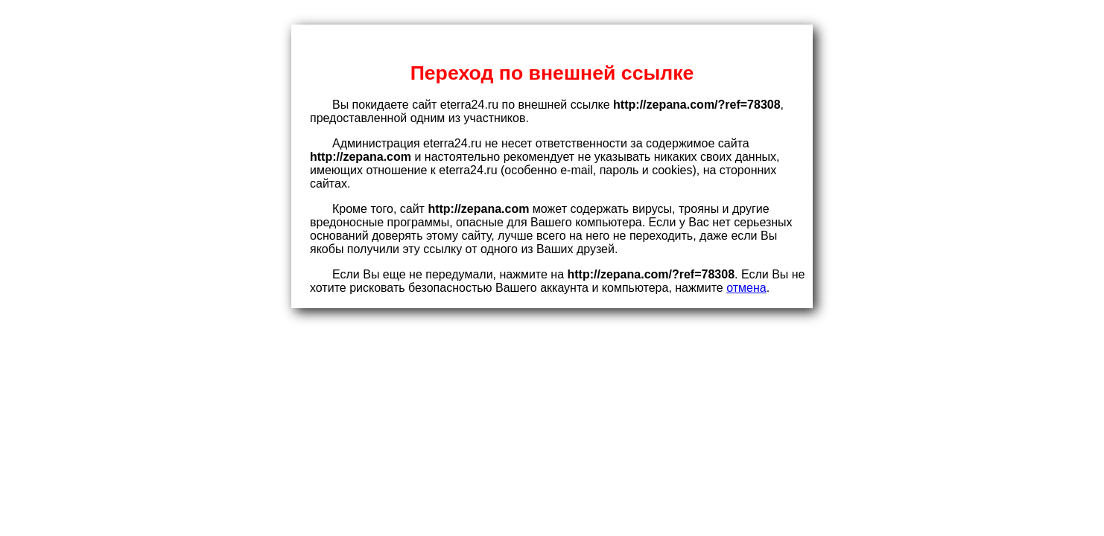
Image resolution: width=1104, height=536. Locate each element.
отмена (746, 287)
